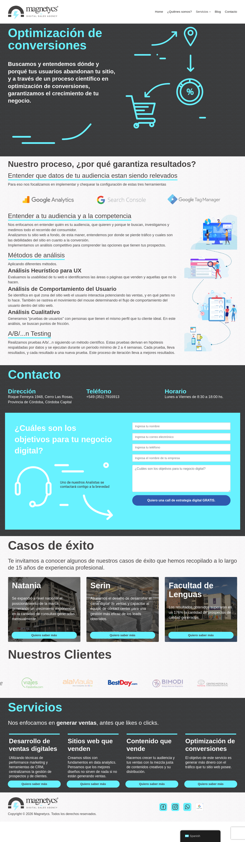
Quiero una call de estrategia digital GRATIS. (181, 510)
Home (155, 12)
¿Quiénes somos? (177, 12)
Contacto (230, 12)
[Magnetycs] (33, 12)
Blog (217, 12)
